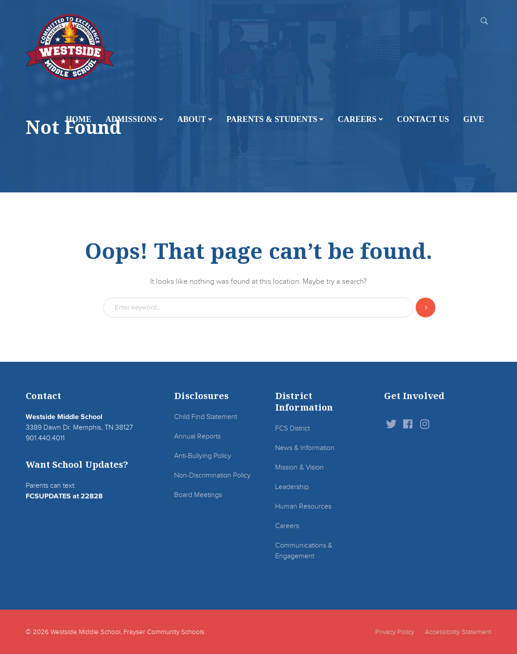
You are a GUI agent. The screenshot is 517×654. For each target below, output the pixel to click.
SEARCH (484, 20)
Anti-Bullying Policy (202, 455)
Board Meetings (198, 494)
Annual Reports (197, 436)
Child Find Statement (205, 416)
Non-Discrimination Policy (212, 475)
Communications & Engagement (303, 550)
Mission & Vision (299, 467)
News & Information (304, 447)
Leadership (292, 486)
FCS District (292, 428)
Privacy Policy (394, 632)
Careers (287, 525)
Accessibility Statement (458, 632)
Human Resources (303, 506)
